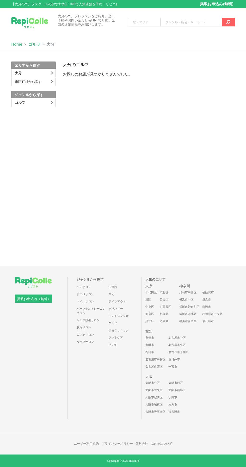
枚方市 (172, 404)
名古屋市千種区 (178, 352)
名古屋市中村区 (155, 359)
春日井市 (174, 359)
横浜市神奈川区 (189, 306)
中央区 (149, 306)
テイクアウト (117, 301)
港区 (148, 299)
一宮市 (172, 366)
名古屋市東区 (177, 345)
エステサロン (85, 334)
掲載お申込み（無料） (34, 299)
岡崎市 (149, 352)
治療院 (113, 287)
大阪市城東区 (154, 404)
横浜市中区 (186, 299)
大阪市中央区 (154, 390)
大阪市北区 (152, 383)
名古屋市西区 (154, 366)
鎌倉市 (206, 299)
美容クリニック (119, 330)
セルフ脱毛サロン (88, 320)
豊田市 (149, 345)
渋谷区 (164, 292)
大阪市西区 (175, 383)
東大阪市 (174, 411)
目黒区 (164, 299)
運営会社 (141, 443)
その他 (113, 344)
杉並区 (164, 314)
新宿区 (149, 314)
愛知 (149, 331)
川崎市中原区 (188, 292)
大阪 (149, 377)
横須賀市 (208, 292)
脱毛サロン (84, 327)
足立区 (149, 321)
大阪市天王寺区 (155, 411)
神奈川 (184, 286)
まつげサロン (85, 294)
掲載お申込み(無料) (216, 4)
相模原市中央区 (212, 314)
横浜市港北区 (188, 314)
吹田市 (172, 397)
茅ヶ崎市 (208, 321)
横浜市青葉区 (188, 321)
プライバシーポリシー (117, 443)
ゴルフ (34, 44)
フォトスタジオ (119, 316)
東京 (149, 286)
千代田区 (151, 292)
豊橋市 (149, 337)
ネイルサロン (85, 301)
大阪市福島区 (177, 390)
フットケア (116, 337)
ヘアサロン (84, 287)
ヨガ (111, 294)
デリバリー (116, 308)
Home (16, 44)
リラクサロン (85, 342)
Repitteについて (161, 443)
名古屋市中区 (177, 337)
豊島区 (164, 321)
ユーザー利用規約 (86, 443)
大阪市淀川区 (154, 397)
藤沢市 (206, 306)
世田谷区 (165, 306)
